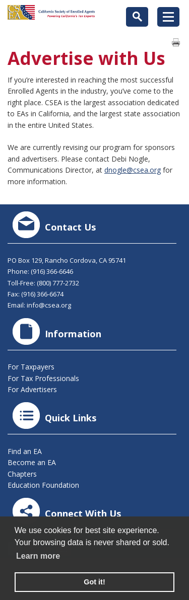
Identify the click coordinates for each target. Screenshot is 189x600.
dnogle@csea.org (132, 170)
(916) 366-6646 (52, 271)
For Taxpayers (31, 366)
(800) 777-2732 (58, 282)
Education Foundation (43, 485)
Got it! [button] (94, 582)
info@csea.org (49, 305)
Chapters (22, 474)
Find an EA (25, 451)
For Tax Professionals (43, 378)
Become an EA (32, 462)
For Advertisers (32, 389)
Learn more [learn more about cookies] (38, 556)
